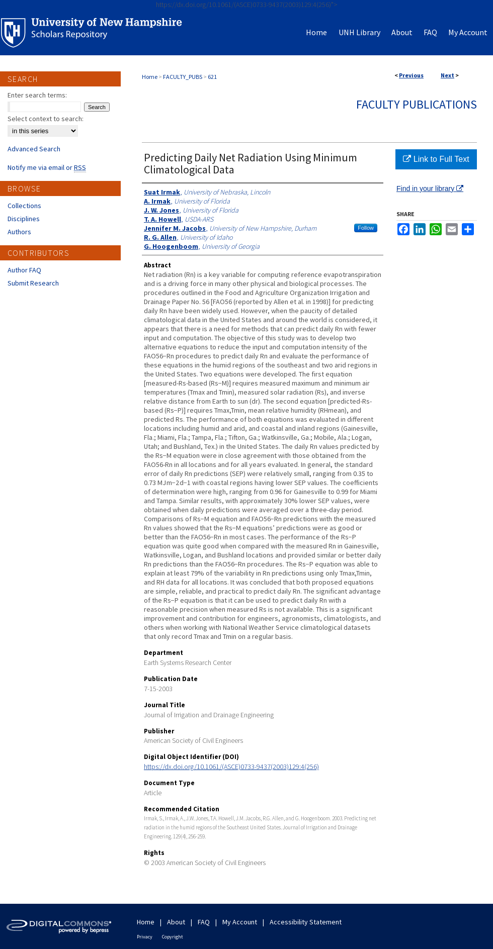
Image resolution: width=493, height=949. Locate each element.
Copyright (172, 936)
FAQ (204, 921)
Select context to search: (46, 118)
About (176, 921)
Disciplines (24, 218)
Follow (366, 228)
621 (212, 76)
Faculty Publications (416, 104)
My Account (239, 921)
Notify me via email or (47, 167)
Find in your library (429, 188)
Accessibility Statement (306, 921)
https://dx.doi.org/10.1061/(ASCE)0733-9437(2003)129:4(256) (231, 766)
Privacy (144, 936)
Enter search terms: (37, 95)
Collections (24, 205)
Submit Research (33, 283)
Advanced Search (34, 148)
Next (447, 75)
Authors (19, 231)
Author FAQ (24, 269)
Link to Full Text (436, 159)
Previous (411, 75)
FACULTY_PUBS (182, 76)
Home (149, 76)
